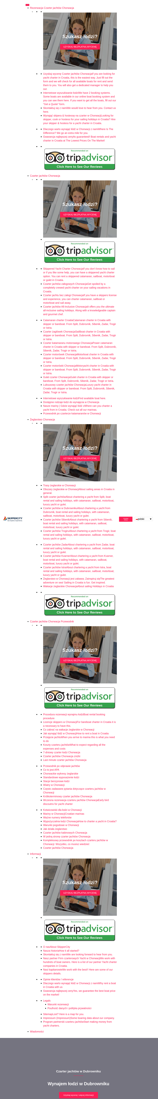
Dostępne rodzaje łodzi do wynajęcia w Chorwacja (71, 402)
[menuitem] (144, 519)
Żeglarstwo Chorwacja (42, 419)
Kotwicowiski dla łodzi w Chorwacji (62, 809)
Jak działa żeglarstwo (55, 829)
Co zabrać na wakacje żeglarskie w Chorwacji (68, 729)
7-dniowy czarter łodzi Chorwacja (61, 752)
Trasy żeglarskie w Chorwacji (59, 485)
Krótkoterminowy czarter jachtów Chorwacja (67, 796)
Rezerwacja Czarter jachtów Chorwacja (52, 7)
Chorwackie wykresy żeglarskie (60, 773)
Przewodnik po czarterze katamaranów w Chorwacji (72, 413)
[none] (144, 519)
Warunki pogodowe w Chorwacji (61, 825)
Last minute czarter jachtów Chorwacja (64, 760)
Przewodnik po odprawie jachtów (61, 766)
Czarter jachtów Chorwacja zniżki (61, 756)
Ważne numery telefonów (57, 817)
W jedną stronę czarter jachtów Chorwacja (66, 836)
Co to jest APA (51, 769)
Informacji (35, 853)
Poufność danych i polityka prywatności (69, 1008)
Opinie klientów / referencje (58, 979)
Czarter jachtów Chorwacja (45, 175)
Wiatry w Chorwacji (54, 785)
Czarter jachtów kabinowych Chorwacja (65, 832)
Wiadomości (37, 1031)
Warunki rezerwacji (58, 1004)
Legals (47, 1000)
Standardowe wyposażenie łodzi (61, 777)
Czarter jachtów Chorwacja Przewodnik (52, 621)
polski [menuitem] (141, 519)
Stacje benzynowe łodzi (56, 781)
